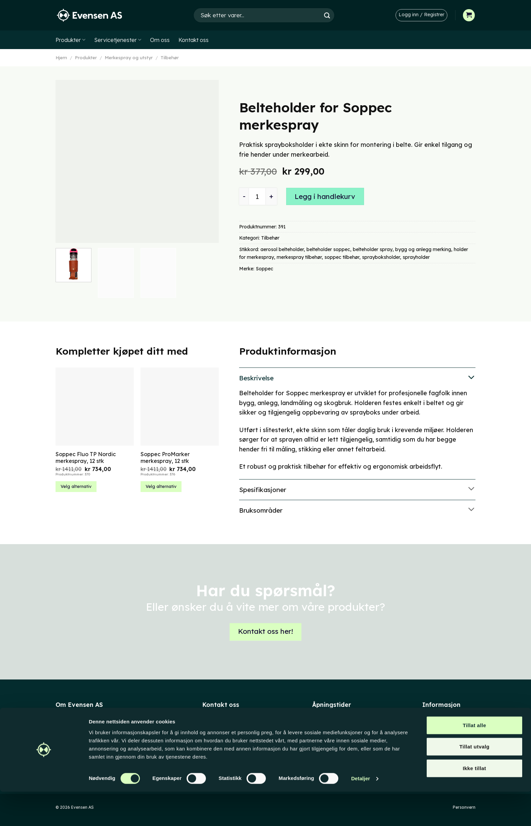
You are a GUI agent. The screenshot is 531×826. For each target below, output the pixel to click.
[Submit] (327, 15)
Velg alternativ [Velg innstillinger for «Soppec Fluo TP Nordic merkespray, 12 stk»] (76, 486)
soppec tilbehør (341, 257)
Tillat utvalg (475, 781)
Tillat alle (474, 759)
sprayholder (416, 257)
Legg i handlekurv (325, 196)
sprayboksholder (381, 257)
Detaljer (360, 813)
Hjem (61, 57)
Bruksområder (357, 510)
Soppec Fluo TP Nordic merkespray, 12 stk (86, 458)
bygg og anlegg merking (423, 249)
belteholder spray (372, 249)
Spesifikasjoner (357, 489)
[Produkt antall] (257, 196)
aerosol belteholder (282, 249)
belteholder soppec (328, 249)
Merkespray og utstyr (129, 57)
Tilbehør (170, 57)
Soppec (264, 269)
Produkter (70, 40)
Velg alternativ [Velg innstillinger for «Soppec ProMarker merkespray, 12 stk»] (161, 486)
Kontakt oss (193, 40)
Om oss (160, 40)
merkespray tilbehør (299, 257)
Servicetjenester (117, 40)
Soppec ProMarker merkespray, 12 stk (165, 458)
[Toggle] (357, 377)
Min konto (433, 722)
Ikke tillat (474, 802)
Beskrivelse (357, 377)
